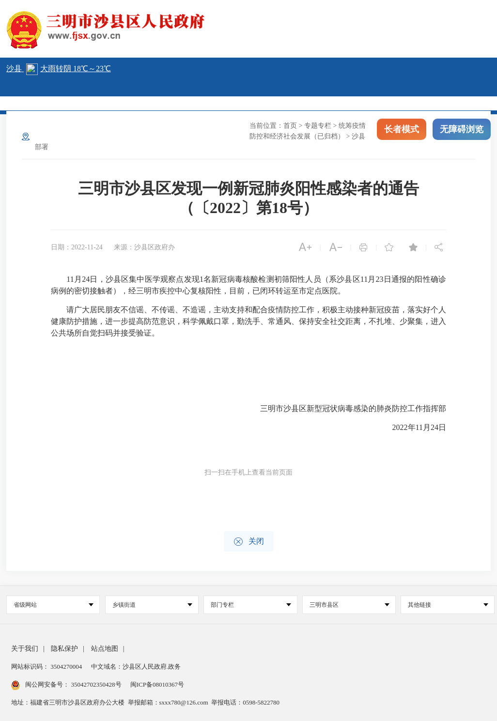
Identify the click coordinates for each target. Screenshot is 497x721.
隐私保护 (64, 648)
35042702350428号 (96, 684)
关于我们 (24, 648)
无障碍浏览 (461, 130)
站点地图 (104, 648)
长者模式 (401, 130)
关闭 (248, 542)
